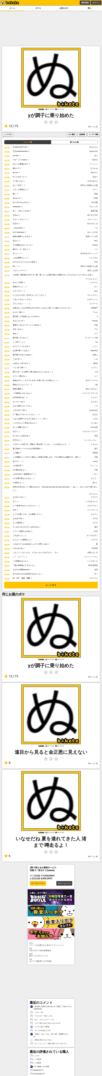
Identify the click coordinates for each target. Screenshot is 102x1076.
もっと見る (51, 585)
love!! (96, 531)
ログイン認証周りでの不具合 (51, 960)
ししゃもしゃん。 (91, 440)
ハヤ (96, 406)
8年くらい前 (93, 127)
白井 (96, 262)
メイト (95, 346)
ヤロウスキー (92, 506)
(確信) (95, 363)
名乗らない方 (92, 553)
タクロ (95, 523)
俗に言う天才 (92, 215)
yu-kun (95, 461)
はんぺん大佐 (92, 232)
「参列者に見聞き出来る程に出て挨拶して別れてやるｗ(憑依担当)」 (50, 1007)
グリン (95, 190)
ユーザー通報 (93, 134)
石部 (96, 457)
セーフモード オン (37, 883)
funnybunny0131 (37, 1074)
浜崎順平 (94, 308)
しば (96, 359)
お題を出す (64, 8)
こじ (96, 249)
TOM (96, 470)
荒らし (95, 483)
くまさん (94, 444)
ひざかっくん (92, 299)
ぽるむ (95, 414)
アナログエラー (92, 279)
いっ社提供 (35, 1059)
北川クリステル (92, 380)
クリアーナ (93, 304)
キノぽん (94, 423)
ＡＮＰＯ (94, 540)
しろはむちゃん (92, 501)
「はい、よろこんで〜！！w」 (42, 1019)
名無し (95, 355)
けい (96, 287)
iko (96, 342)
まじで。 (94, 478)
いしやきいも (92, 561)
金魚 (96, 570)
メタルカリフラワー (90, 431)
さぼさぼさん (92, 181)
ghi (96, 385)
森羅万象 (94, 211)
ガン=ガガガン (92, 535)
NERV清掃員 (93, 565)
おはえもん (93, 147)
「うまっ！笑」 (37, 1012)
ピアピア (94, 497)
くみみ (95, 419)
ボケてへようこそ (64, 883)
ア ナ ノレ (94, 466)
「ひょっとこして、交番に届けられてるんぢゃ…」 (49, 1043)
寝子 (96, 449)
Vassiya (95, 321)
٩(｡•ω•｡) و (94, 168)
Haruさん (94, 172)
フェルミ (94, 397)
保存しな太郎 (92, 270)
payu (96, 291)
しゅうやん (93, 258)
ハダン (95, 474)
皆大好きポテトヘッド (89, 253)
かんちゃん (93, 494)
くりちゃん (93, 282)
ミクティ (94, 368)
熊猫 (96, 194)
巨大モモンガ (92, 224)
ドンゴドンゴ (92, 510)
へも (96, 228)
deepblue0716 (36, 1070)
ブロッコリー (92, 219)
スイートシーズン (91, 557)
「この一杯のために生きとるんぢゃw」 (45, 1023)
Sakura (95, 245)
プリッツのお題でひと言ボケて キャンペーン (51, 944)
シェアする (8, 134)
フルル (95, 312)
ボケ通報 (71, 134)
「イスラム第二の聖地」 (40, 1027)
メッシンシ (93, 164)
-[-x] (96, 372)
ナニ (96, 333)
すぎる (95, 518)
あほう (95, 177)
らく (96, 376)
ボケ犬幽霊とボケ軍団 (39, 1066)
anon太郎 (94, 427)
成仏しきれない (92, 389)
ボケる (38, 8)
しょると (35, 1055)
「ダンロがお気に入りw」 (41, 1030)
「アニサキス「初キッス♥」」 (42, 1016)
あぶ (96, 155)
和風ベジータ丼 (92, 236)
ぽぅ (96, 574)
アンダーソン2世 (91, 338)
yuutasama (93, 410)
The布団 (95, 548)
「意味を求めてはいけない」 (42, 1040)
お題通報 (82, 134)
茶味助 (95, 453)
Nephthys (94, 351)
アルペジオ (93, 207)
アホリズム (93, 578)
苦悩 (96, 436)
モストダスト (92, 295)
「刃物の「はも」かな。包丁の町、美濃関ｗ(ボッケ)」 (49, 1035)
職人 (90, 8)
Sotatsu (95, 160)
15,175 (11, 126)
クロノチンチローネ (90, 393)
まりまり (94, 402)
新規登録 (85, 2)
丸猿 (96, 325)
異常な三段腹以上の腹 (89, 185)
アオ (96, 329)
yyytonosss (93, 151)
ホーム (12, 8)
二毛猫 (95, 198)
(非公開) (94, 202)
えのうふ (94, 514)
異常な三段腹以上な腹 (89, 266)
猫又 (96, 527)
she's (96, 241)
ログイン (96, 2)
